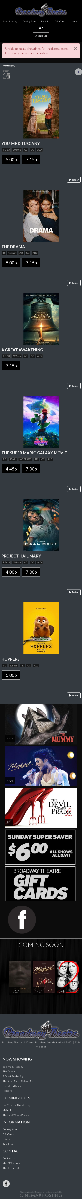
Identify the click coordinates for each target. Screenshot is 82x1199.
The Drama (9, 1071)
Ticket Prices (9, 1143)
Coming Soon (29, 21)
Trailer (74, 179)
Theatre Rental (11, 1167)
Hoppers (7, 1090)
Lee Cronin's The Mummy (16, 1105)
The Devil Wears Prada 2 (16, 1114)
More (74, 21)
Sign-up (41, 35)
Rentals (45, 21)
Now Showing (10, 21)
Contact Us (9, 1158)
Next (78, 71)
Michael (7, 1109)
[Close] (75, 49)
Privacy (6, 1138)
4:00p (11, 572)
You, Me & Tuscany (13, 1066)
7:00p (31, 468)
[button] (41, 28)
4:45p (11, 468)
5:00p (11, 159)
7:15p (31, 159)
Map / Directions (11, 1163)
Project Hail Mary (12, 1085)
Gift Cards (60, 21)
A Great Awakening (13, 1076)
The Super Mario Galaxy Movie (19, 1080)
